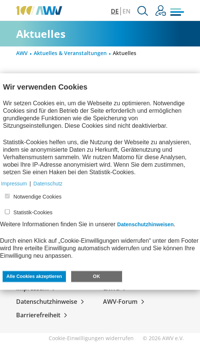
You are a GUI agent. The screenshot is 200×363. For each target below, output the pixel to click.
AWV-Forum (125, 301)
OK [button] (96, 276)
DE (115, 11)
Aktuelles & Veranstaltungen (70, 53)
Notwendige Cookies (37, 197)
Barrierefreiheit (43, 315)
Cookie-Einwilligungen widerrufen (91, 338)
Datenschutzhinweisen (145, 224)
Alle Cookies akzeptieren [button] (34, 276)
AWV (22, 53)
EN (126, 11)
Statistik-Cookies (32, 212)
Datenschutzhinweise (51, 301)
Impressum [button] (14, 184)
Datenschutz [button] (48, 184)
